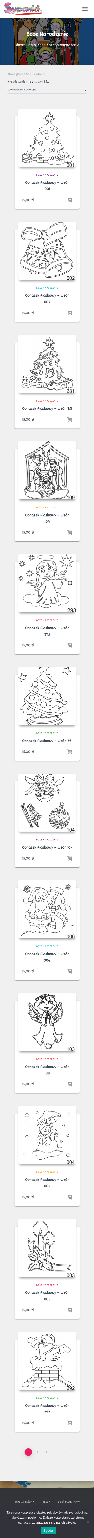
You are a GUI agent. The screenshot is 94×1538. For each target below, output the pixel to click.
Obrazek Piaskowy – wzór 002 (47, 299)
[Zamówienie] (47, 90)
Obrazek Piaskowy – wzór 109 (47, 518)
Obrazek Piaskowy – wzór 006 (47, 957)
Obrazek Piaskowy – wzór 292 (47, 1409)
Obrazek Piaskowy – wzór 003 (47, 1296)
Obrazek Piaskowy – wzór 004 (47, 1183)
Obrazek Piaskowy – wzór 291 (47, 741)
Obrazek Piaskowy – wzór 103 (47, 1070)
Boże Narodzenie (47, 175)
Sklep (46, 1502)
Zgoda (48, 1530)
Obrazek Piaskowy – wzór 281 (47, 409)
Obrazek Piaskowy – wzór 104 (47, 848)
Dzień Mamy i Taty (68, 1502)
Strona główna (15, 74)
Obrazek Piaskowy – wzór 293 (47, 631)
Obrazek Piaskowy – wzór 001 (47, 186)
